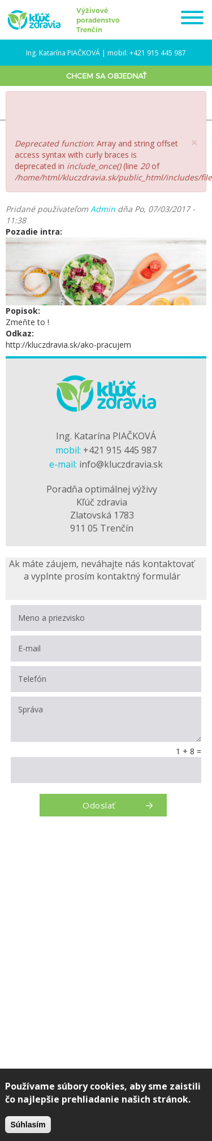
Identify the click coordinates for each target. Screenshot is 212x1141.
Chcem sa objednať (106, 75)
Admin (102, 209)
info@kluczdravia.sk (121, 464)
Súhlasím (27, 1124)
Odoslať (99, 805)
